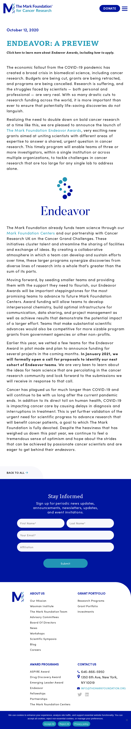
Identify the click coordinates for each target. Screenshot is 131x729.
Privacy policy (81, 724)
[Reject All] (126, 720)
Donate (109, 8)
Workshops (37, 633)
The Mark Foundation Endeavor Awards (44, 130)
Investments (86, 611)
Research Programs (91, 601)
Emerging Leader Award (46, 682)
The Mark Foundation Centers (50, 704)
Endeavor (36, 688)
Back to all (16, 473)
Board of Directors (43, 622)
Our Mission (38, 601)
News (33, 628)
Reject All (64, 724)
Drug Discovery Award (45, 677)
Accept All (49, 724)
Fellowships (38, 693)
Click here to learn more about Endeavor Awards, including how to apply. (60, 52)
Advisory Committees (44, 617)
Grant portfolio (88, 606)
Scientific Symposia (43, 639)
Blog (33, 644)
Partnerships (38, 699)
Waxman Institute (42, 606)
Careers (35, 650)
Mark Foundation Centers (31, 233)
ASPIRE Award (40, 671)
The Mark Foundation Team (48, 611)
